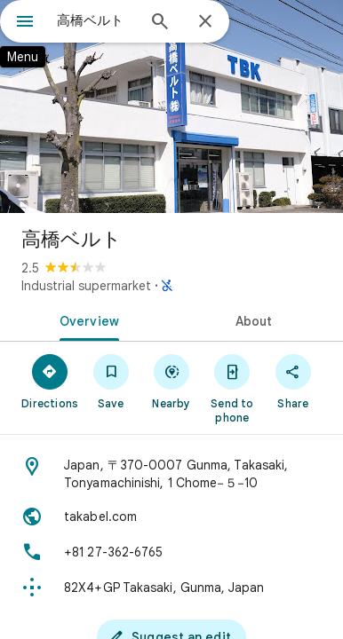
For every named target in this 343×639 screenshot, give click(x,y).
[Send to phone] (232, 388)
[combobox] (96, 20)
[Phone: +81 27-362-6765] (171, 552)
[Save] (110, 381)
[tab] (86, 319)
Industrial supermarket (86, 286)
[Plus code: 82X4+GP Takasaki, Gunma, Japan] (171, 587)
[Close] (205, 22)
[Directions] (50, 381)
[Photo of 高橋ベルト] (171, 106)
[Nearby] (171, 381)
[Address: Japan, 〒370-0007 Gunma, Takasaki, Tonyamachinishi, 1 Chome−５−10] (171, 474)
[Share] (293, 381)
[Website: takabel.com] (171, 516)
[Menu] (25, 23)
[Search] (160, 23)
